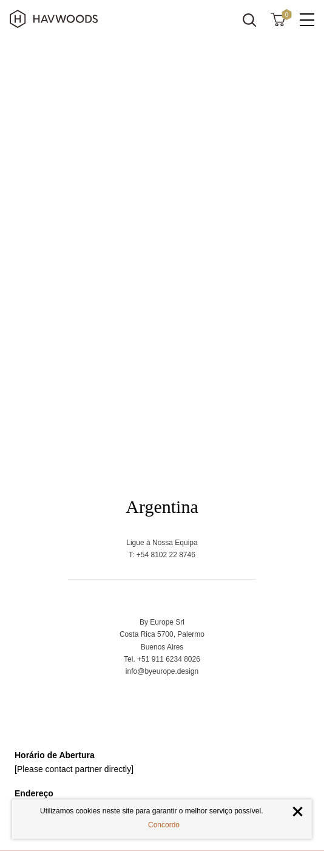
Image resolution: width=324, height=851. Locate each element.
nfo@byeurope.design (163, 671)
